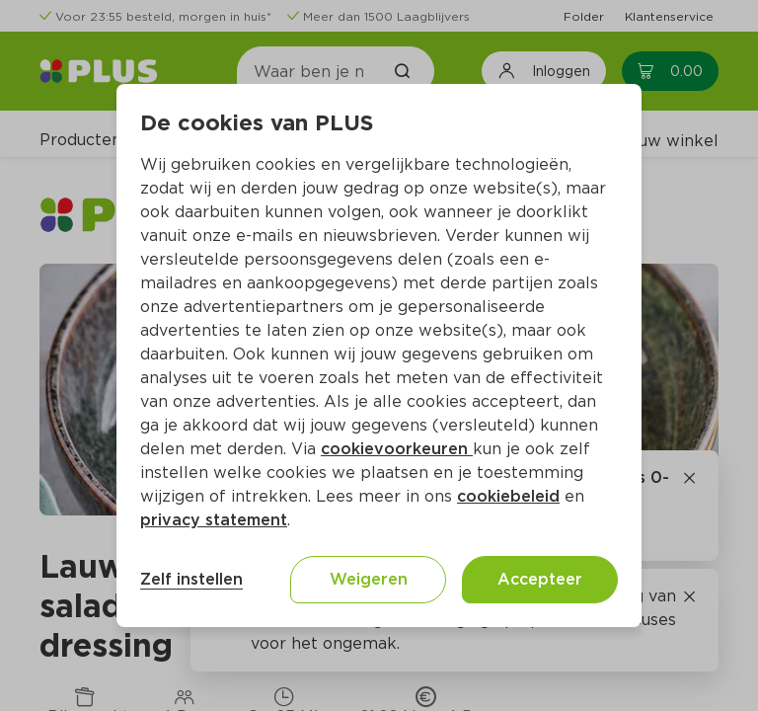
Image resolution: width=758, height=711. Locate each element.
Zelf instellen (191, 579)
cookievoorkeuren (397, 448)
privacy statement (213, 520)
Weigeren (369, 579)
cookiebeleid (508, 496)
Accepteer (539, 579)
